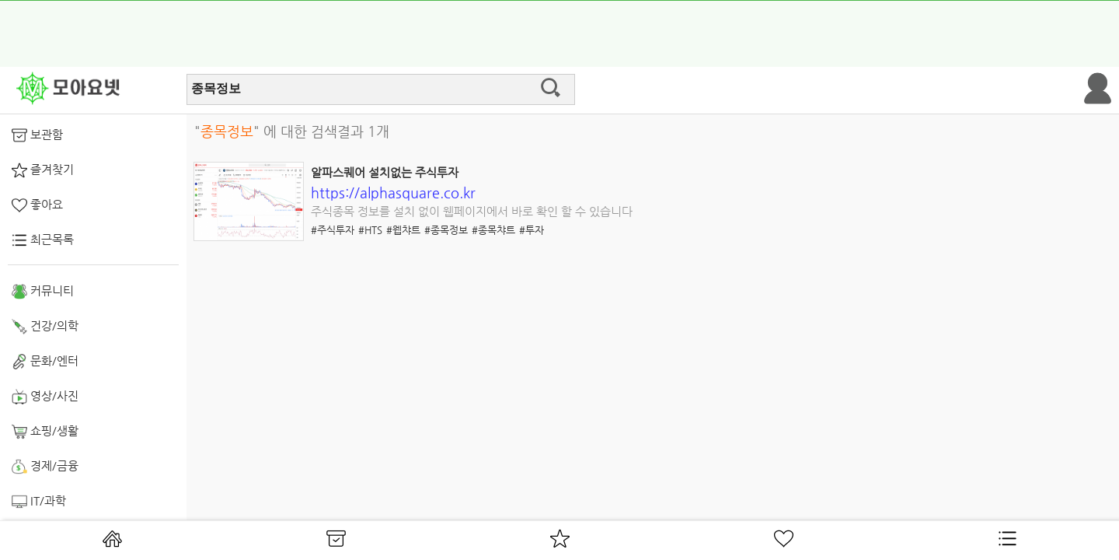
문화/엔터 (45, 361)
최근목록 (43, 240)
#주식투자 (332, 230)
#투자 (531, 230)
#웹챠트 (403, 230)
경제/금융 (45, 466)
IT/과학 (39, 501)
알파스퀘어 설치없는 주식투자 (384, 172)
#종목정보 (446, 230)
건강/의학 (45, 326)
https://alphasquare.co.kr (393, 192)
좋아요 (37, 205)
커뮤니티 (43, 291)
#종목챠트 (493, 230)
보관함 (37, 135)
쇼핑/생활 (45, 431)
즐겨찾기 (43, 170)
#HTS (370, 230)
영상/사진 (45, 396)
